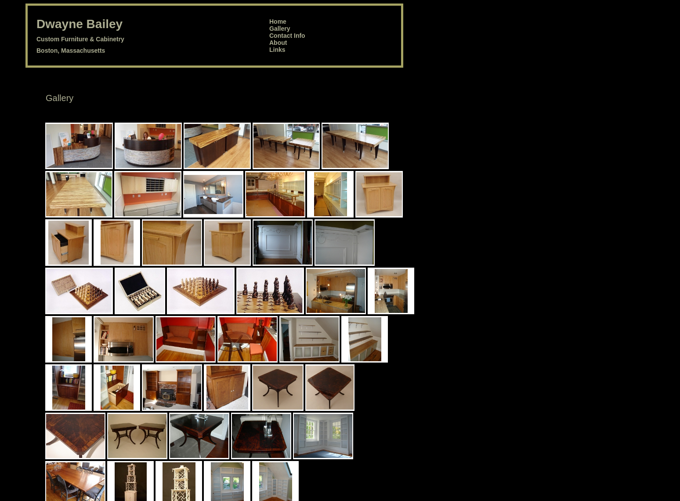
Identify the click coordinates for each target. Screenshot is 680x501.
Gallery (279, 28)
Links (277, 49)
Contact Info (287, 35)
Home (277, 21)
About (278, 42)
